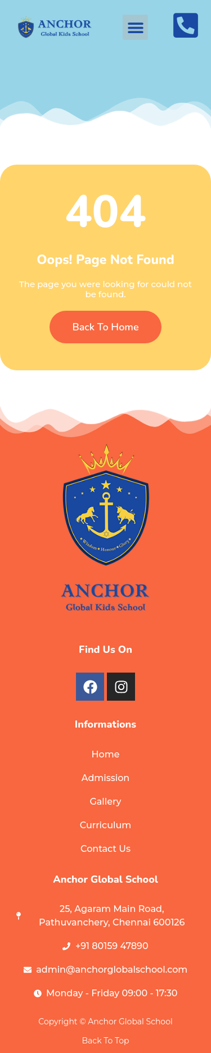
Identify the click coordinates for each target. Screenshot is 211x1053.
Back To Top (105, 1041)
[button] (135, 27)
